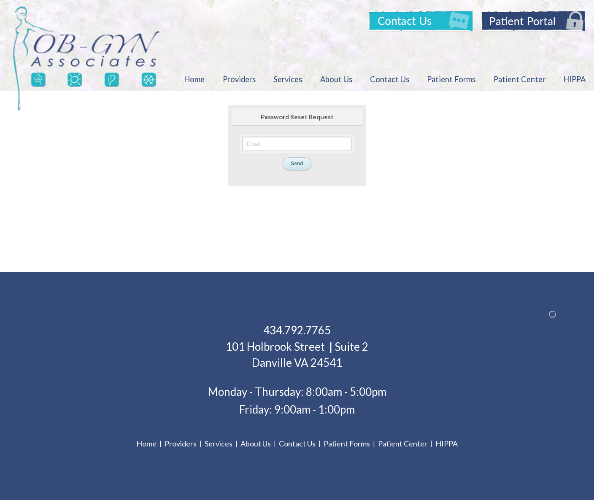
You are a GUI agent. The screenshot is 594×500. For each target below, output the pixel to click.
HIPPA (574, 79)
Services (287, 79)
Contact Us (389, 79)
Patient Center (519, 79)
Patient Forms (451, 79)
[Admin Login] (542, 314)
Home (194, 79)
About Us (336, 79)
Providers (239, 79)
